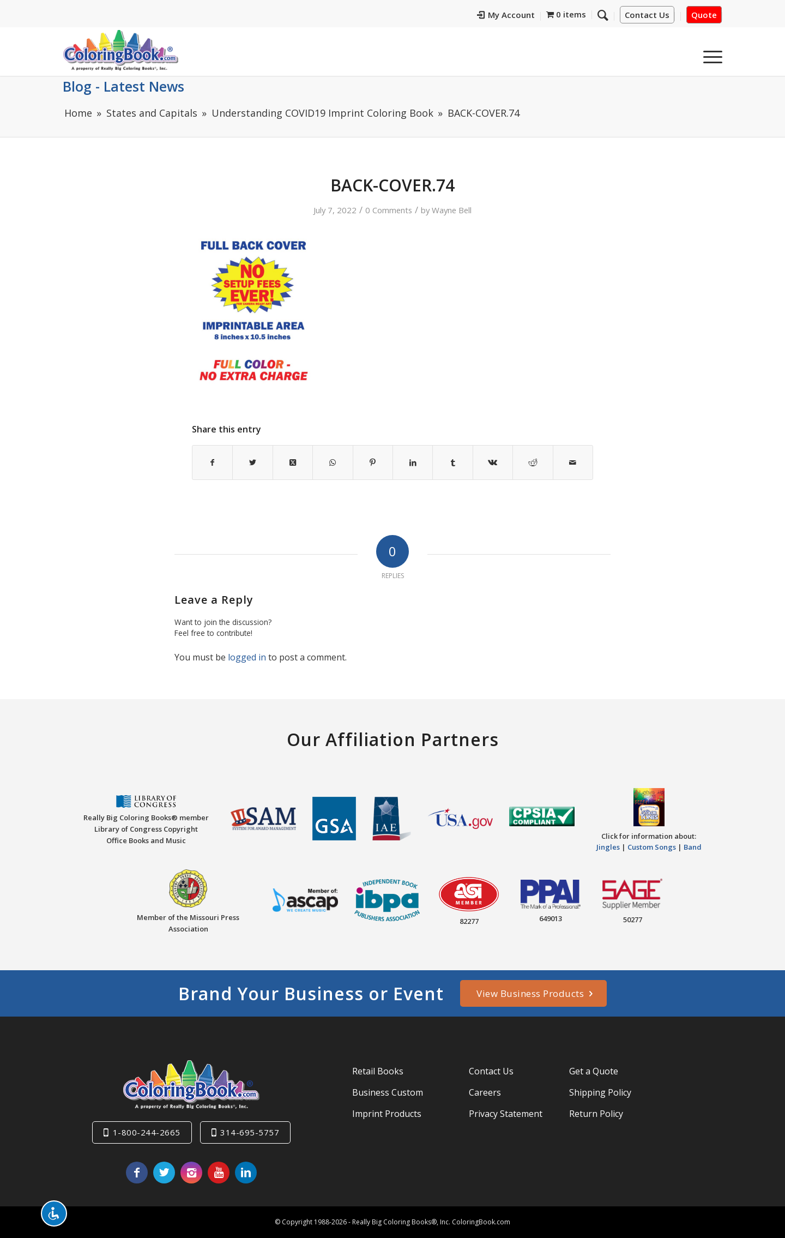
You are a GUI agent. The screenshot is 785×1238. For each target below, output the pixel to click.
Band (693, 847)
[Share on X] (252, 462)
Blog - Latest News (123, 86)
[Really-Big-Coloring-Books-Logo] (120, 49)
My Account (506, 14)
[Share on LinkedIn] (412, 462)
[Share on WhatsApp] (332, 462)
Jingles (608, 847)
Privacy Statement (505, 1114)
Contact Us (647, 14)
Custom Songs (651, 847)
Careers (485, 1092)
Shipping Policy (600, 1092)
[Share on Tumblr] (452, 462)
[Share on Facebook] (212, 462)
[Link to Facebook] (137, 1172)
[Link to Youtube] (219, 1172)
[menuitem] (506, 16)
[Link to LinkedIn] (246, 1172)
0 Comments (388, 210)
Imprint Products (386, 1114)
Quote (704, 14)
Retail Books (377, 1071)
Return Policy (596, 1114)
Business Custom (387, 1092)
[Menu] (709, 54)
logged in (247, 657)
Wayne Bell (452, 210)
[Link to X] (164, 1172)
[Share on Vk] (492, 462)
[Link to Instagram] (191, 1172)
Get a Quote (593, 1071)
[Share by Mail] (573, 462)
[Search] (602, 15)
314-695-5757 (249, 1132)
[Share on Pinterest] (372, 462)
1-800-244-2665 (146, 1132)
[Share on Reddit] (532, 462)
